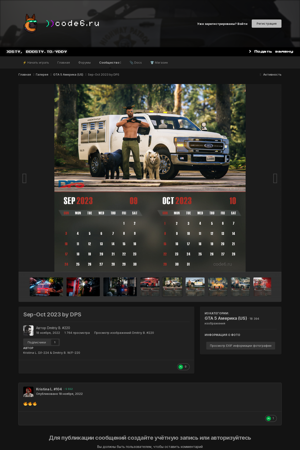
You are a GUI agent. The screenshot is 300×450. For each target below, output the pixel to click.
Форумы (84, 62)
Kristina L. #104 (49, 389)
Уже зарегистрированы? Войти (222, 23)
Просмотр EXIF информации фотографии (240, 345)
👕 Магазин (159, 62)
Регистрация (267, 23)
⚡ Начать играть (36, 62)
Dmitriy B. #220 (58, 328)
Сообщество (110, 65)
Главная (63, 62)
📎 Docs (136, 62)
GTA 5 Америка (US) (226, 318)
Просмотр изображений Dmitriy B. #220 (124, 333)
